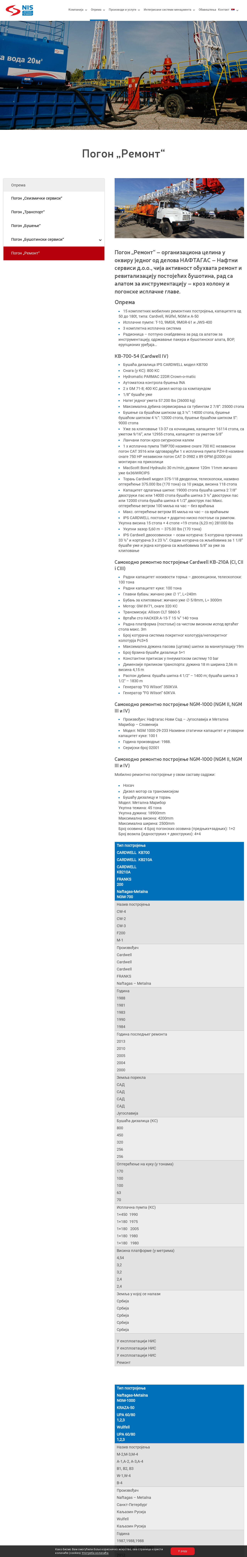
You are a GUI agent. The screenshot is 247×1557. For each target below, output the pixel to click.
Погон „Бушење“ (26, 226)
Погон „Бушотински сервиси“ (37, 239)
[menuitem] (233, 10)
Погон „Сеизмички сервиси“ (36, 198)
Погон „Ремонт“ (25, 253)
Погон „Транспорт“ (28, 212)
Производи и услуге (122, 9)
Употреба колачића (95, 1552)
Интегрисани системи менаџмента (167, 9)
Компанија (76, 9)
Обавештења (207, 9)
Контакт (223, 9)
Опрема (96, 9)
